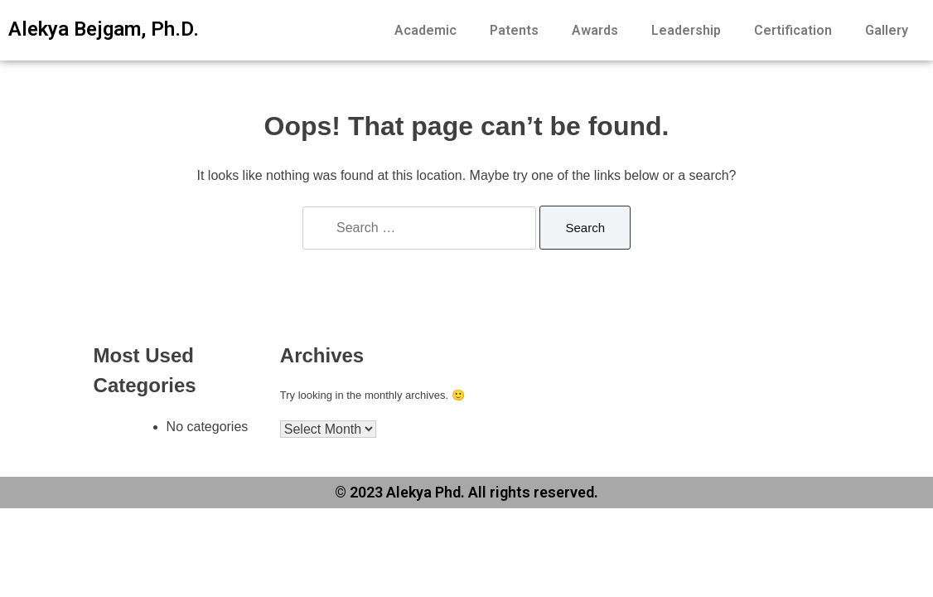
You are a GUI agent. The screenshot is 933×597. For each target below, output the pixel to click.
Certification (793, 30)
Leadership (686, 30)
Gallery (886, 30)
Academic (425, 30)
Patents (514, 30)
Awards (595, 30)
